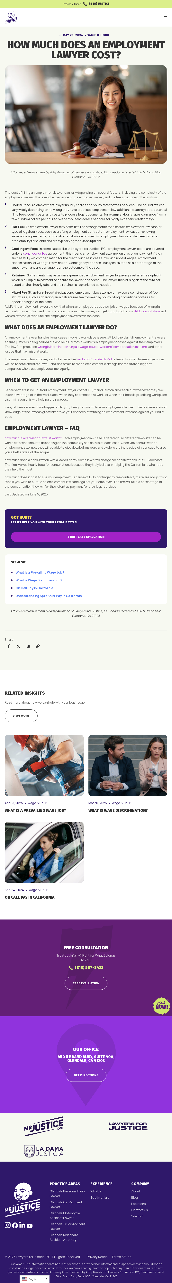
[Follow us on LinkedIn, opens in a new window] (22, 1227)
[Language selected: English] (35, 1279)
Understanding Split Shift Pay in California (49, 596)
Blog (134, 1197)
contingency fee (35, 253)
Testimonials (99, 1197)
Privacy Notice (97, 1257)
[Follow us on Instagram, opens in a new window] (8, 1227)
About (135, 1191)
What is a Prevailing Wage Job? (40, 572)
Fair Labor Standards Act (94, 359)
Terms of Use (121, 1257)
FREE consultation (147, 311)
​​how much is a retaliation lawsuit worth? (33, 438)
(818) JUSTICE (96, 4)
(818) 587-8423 (86, 967)
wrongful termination (53, 347)
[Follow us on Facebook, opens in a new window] (15, 1227)
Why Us (95, 1191)
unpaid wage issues (83, 347)
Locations (138, 1204)
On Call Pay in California (34, 588)
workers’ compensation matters (123, 347)
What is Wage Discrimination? (39, 580)
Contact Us (139, 1210)
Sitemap (137, 1216)
